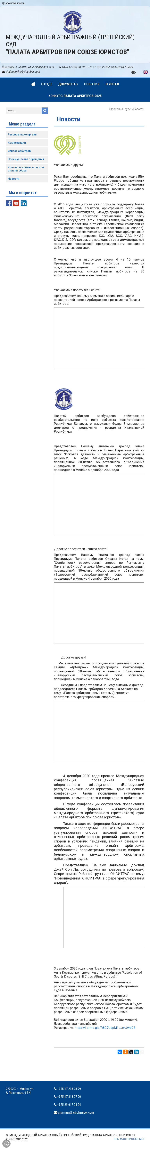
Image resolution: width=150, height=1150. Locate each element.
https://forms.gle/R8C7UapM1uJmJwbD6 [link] (105, 1028)
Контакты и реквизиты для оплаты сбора (26, 169)
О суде (126, 109)
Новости (13, 178)
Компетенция (17, 142)
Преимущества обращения (26, 159)
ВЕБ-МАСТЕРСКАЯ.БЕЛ (129, 1139)
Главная (114, 109)
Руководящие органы (22, 134)
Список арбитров (19, 150)
